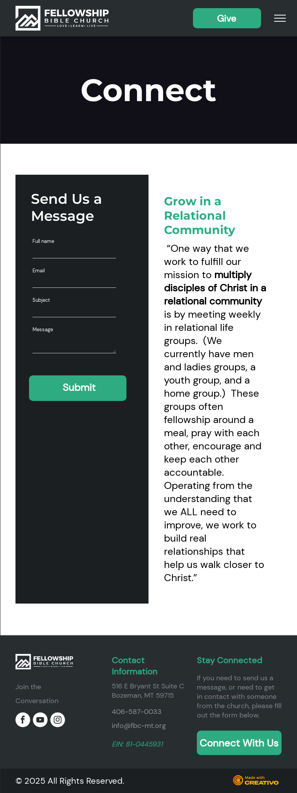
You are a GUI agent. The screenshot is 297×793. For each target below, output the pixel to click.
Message (42, 329)
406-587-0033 (137, 711)
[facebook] (22, 720)
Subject (41, 300)
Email (38, 270)
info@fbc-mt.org (139, 725)
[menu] (280, 18)
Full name (43, 241)
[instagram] (57, 720)
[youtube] (40, 720)
